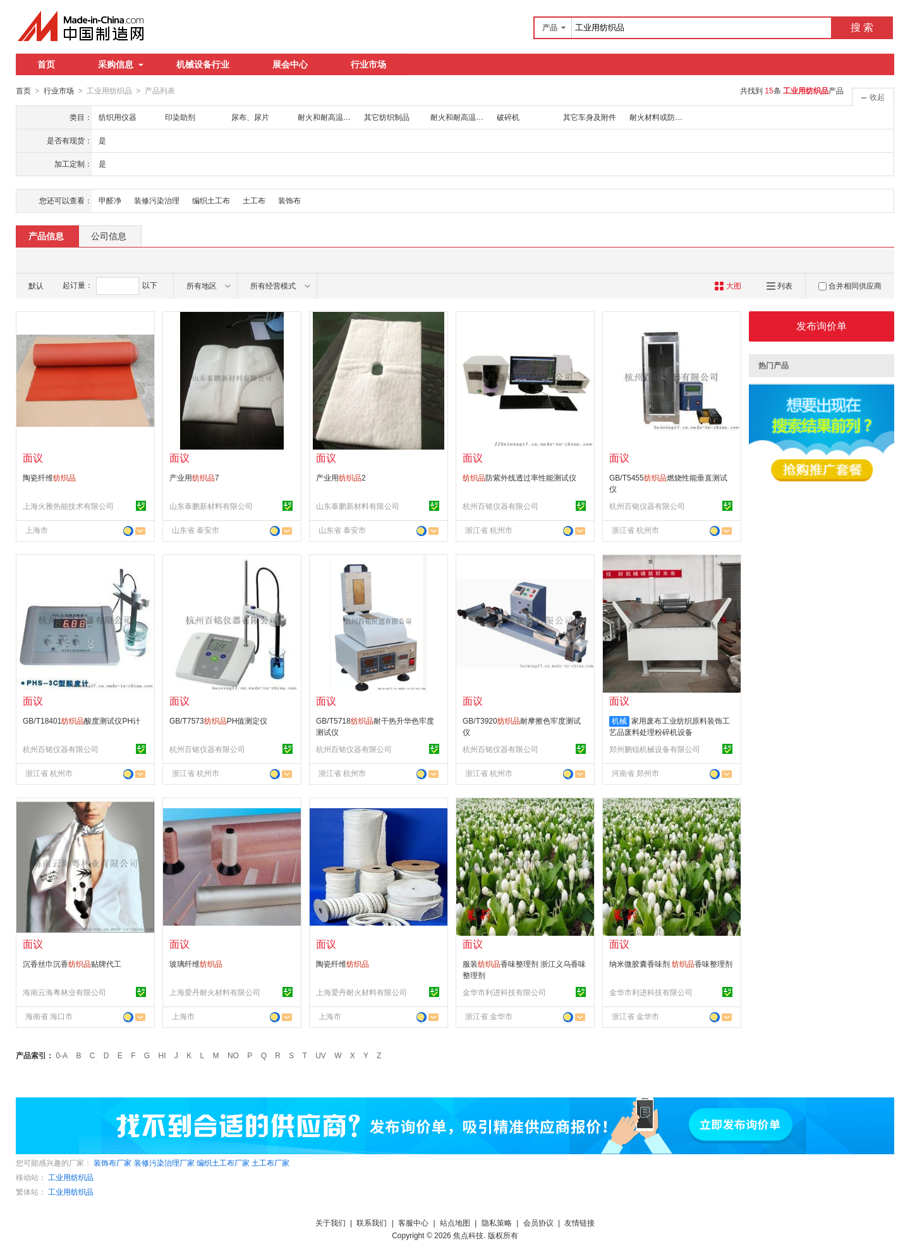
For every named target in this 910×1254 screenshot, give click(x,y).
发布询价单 (821, 325)
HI (162, 1055)
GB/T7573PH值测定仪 (218, 720)
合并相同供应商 (850, 285)
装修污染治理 (156, 200)
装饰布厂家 (112, 1162)
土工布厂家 (270, 1162)
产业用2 (341, 477)
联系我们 (371, 1222)
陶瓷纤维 (49, 477)
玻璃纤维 (195, 963)
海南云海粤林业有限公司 (64, 992)
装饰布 (289, 200)
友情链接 (579, 1222)
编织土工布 (211, 200)
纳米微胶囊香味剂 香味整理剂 (670, 963)
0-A (62, 1055)
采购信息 (120, 64)
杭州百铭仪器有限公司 (500, 505)
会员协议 (538, 1222)
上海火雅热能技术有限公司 (68, 505)
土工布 (254, 200)
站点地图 (455, 1222)
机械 (619, 720)
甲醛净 (110, 200)
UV (320, 1055)
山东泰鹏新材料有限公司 (211, 505)
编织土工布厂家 (223, 1162)
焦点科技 (468, 1235)
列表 (779, 285)
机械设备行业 (202, 64)
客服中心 (413, 1222)
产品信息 (46, 235)
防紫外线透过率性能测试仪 (519, 477)
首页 (46, 64)
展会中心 (290, 64)
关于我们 (330, 1222)
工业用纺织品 (71, 1177)
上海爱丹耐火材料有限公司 (214, 992)
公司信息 (108, 235)
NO (233, 1055)
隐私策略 (497, 1222)
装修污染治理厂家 (164, 1162)
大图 (728, 285)
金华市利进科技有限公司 (504, 992)
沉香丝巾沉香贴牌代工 (72, 963)
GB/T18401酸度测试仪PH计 (81, 720)
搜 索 (862, 27)
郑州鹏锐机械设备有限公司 (654, 748)
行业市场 (368, 64)
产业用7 (194, 477)
